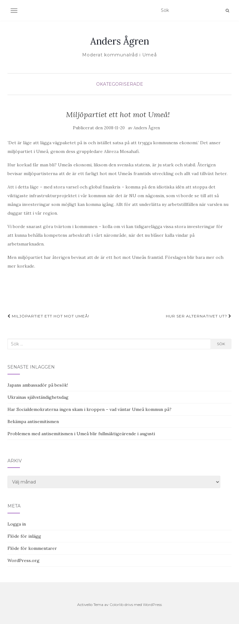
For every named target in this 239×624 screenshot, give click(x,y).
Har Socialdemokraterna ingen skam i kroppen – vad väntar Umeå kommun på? (89, 409)
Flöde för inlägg (24, 536)
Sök (221, 343)
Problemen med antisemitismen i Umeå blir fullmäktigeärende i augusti (81, 433)
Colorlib (117, 604)
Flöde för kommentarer (32, 548)
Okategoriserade (119, 84)
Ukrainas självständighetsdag (37, 397)
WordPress (152, 604)
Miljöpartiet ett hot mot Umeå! (48, 316)
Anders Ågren (119, 41)
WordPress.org (23, 560)
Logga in (16, 524)
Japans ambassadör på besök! (37, 385)
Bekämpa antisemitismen (33, 421)
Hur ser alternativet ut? (199, 316)
